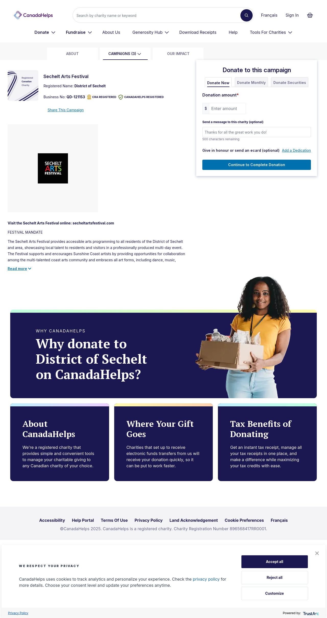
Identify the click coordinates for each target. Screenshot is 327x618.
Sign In (292, 15)
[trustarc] (310, 613)
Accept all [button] (274, 561)
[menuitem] (45, 32)
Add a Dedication (296, 150)
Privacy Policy (18, 613)
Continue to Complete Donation (256, 164)
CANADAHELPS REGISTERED (141, 97)
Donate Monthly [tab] (251, 82)
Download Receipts (197, 32)
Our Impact (178, 53)
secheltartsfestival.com (93, 223)
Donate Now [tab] (218, 83)
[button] (317, 553)
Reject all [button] (275, 577)
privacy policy (206, 579)
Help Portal (83, 520)
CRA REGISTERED (101, 97)
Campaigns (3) (124, 53)
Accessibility (52, 520)
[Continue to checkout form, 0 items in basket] (311, 15)
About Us (111, 32)
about (72, 53)
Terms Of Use (114, 520)
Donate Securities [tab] (289, 82)
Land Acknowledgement (194, 520)
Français (269, 15)
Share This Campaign (66, 110)
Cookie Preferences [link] (244, 520)
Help (233, 32)
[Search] (158, 15)
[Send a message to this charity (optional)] (256, 132)
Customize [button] (274, 593)
